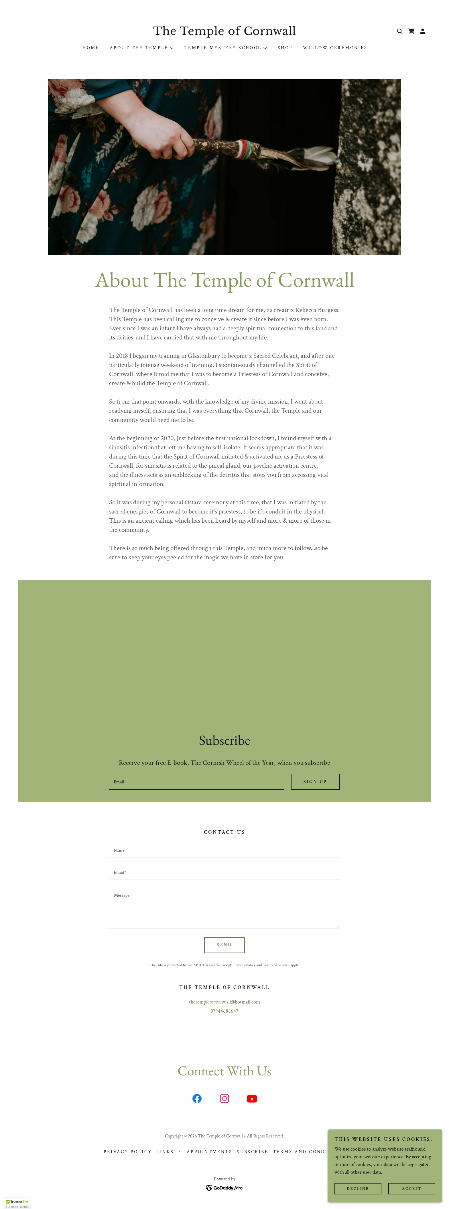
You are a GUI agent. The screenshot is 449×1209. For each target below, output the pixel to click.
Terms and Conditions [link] (309, 1152)
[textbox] (196, 782)
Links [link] (165, 1152)
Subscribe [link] (252, 1152)
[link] (224, 33)
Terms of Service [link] (276, 965)
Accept (412, 1188)
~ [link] (180, 1152)
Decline (358, 1188)
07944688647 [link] (224, 1011)
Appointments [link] (209, 1152)
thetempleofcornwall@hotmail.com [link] (224, 1002)
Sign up (315, 782)
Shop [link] (285, 48)
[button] (422, 31)
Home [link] (90, 48)
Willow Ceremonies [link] (335, 48)
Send (224, 945)
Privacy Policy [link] (244, 965)
